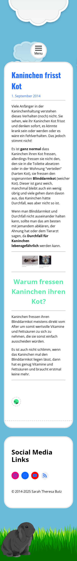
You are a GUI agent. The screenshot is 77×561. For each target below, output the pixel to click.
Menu (38, 50)
